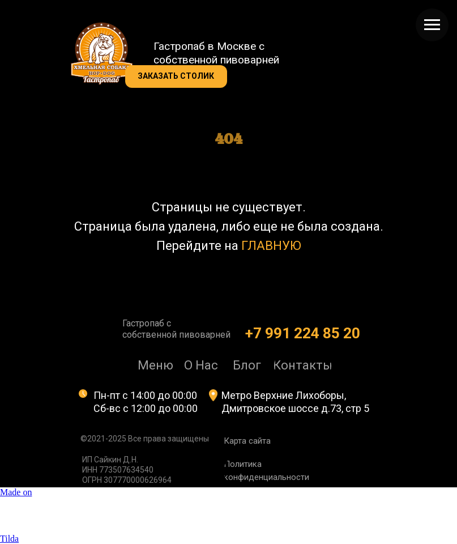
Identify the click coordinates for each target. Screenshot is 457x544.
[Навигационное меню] (432, 25)
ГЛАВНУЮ (271, 246)
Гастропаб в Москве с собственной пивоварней (216, 53)
